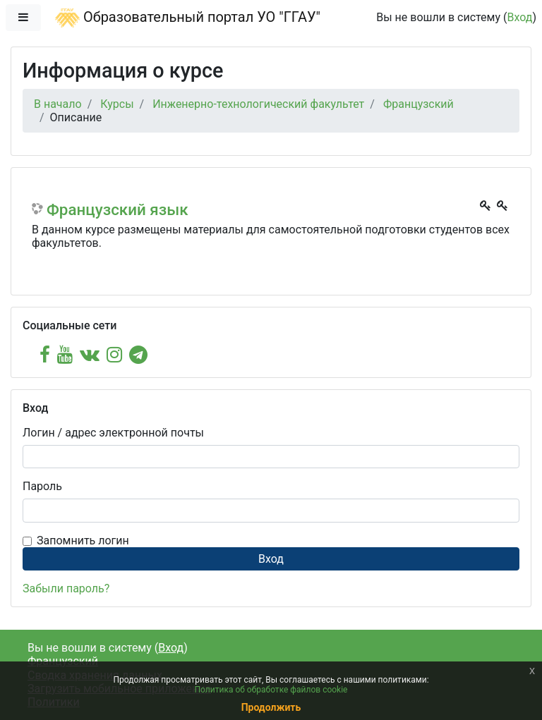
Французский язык (117, 209)
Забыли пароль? (66, 588)
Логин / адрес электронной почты (113, 432)
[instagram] (114, 354)
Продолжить (271, 707)
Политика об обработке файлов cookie (271, 690)
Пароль (42, 486)
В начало (58, 104)
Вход (519, 17)
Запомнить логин (83, 540)
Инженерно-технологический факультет (258, 104)
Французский (418, 104)
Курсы (116, 104)
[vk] (90, 354)
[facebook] (45, 354)
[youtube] (65, 354)
